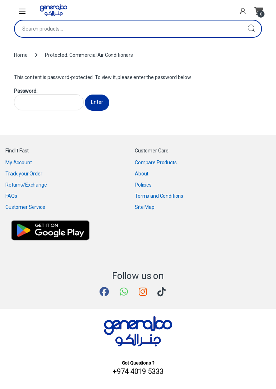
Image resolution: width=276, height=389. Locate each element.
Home (20, 55)
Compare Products (156, 162)
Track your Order (23, 174)
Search (251, 28)
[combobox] (128, 28)
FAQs (11, 196)
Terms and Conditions (159, 196)
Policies (143, 185)
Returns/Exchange (26, 185)
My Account (18, 162)
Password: (49, 99)
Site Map (145, 207)
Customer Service (25, 207)
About (141, 174)
